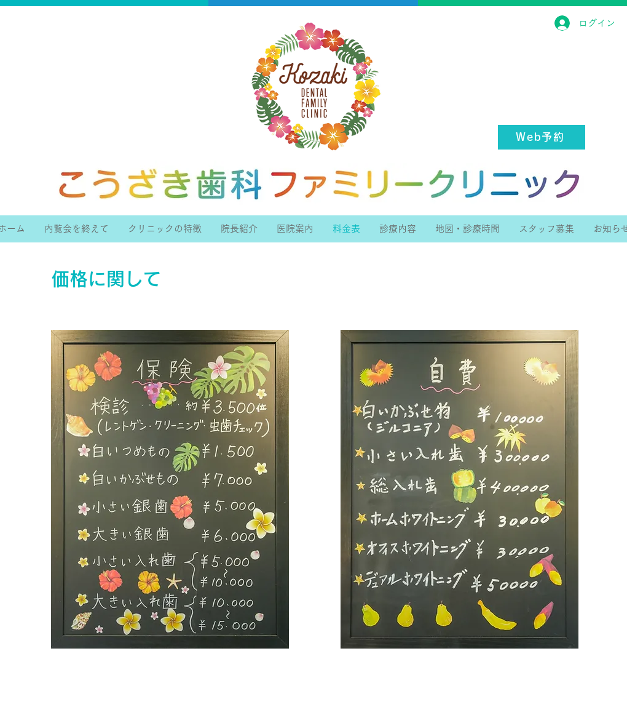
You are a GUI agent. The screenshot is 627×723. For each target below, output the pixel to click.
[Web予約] (541, 137)
